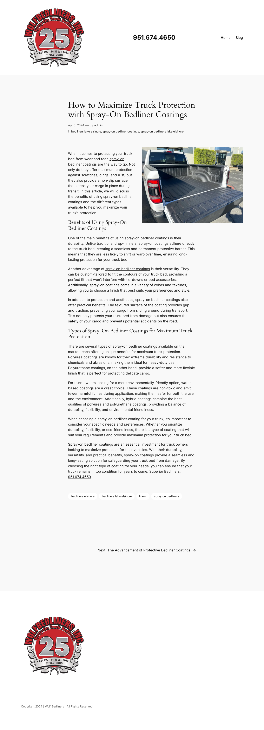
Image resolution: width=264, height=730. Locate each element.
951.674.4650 (79, 477)
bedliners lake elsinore (86, 131)
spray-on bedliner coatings (121, 131)
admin (98, 125)
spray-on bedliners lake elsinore (162, 131)
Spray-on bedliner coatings (90, 444)
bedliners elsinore (82, 496)
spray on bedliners (166, 496)
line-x (143, 496)
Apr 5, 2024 (76, 125)
